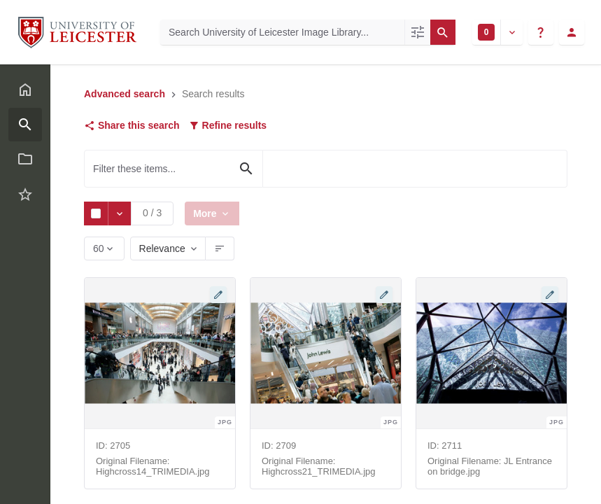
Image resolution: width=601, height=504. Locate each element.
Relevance (162, 248)
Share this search (132, 125)
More (207, 213)
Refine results (227, 125)
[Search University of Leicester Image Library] (282, 32)
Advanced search (124, 93)
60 (99, 251)
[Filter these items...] (173, 169)
